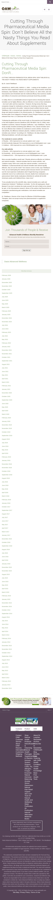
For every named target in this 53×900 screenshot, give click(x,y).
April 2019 (5, 453)
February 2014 (6, 638)
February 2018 (6, 499)
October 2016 (6, 542)
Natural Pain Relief (29, 788)
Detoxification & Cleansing (29, 746)
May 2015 (5, 585)
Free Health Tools (36, 777)
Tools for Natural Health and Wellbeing (29, 799)
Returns (19, 748)
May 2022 (5, 339)
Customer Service (19, 741)
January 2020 (6, 421)
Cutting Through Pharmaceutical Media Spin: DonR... (24, 69)
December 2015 (7, 567)
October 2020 (6, 396)
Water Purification (29, 805)
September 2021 (7, 361)
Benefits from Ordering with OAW (37, 757)
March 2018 (5, 496)
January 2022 (6, 346)
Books (27, 819)
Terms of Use (35, 892)
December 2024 (7, 318)
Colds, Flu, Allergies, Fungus (29, 769)
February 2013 (6, 681)
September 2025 (7, 293)
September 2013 (7, 656)
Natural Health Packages (28, 752)
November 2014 (7, 606)
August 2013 (6, 660)
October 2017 (6, 507)
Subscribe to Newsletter (37, 746)
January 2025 (6, 314)
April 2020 (5, 410)
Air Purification (29, 809)
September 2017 (7, 510)
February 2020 (6, 417)
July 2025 (5, 296)
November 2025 (7, 286)
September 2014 (7, 613)
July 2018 (5, 482)
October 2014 (6, 610)
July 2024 (5, 325)
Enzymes (28, 773)
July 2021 (5, 368)
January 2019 (6, 460)
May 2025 (5, 304)
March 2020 (5, 414)
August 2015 (6, 574)
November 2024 (7, 321)
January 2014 (6, 642)
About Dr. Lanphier (37, 736)
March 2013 (5, 677)
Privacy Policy (25, 892)
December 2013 (7, 645)
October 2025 (6, 289)
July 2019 (5, 442)
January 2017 (6, 535)
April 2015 (5, 588)
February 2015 (6, 595)
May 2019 (5, 450)
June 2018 (5, 485)
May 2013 (5, 670)
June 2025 (5, 300)
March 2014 (5, 635)
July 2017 (5, 517)
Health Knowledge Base (38, 771)
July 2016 (5, 553)
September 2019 (7, 435)
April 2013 (5, 674)
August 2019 (6, 439)
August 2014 (6, 617)
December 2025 (7, 282)
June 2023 (5, 329)
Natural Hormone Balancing (28, 777)
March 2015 (5, 592)
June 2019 (5, 446)
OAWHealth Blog (38, 751)
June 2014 (5, 624)
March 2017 (5, 531)
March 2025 (5, 307)
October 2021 (6, 357)
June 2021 (5, 371)
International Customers (20, 751)
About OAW (18, 745)
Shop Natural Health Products (28, 738)
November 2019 (7, 428)
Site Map (16, 892)
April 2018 (5, 492)
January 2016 (6, 564)
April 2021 (5, 378)
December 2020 (7, 393)
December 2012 (7, 688)
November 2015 (7, 571)
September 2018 (7, 474)
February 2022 (6, 343)
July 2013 (5, 663)
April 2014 (5, 631)
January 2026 (6, 279)
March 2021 (5, 382)
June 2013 (5, 667)
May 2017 (5, 524)
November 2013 (7, 649)
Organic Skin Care (28, 793)
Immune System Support (28, 762)
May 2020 (5, 407)
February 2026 (6, 275)
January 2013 (6, 685)
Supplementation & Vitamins (29, 757)
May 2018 (5, 489)
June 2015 (5, 581)
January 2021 (6, 389)
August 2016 (6, 549)
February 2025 (6, 311)
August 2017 (6, 514)
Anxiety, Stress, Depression (29, 783)
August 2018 (6, 478)
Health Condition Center (37, 764)
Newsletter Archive (37, 741)
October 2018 (6, 471)
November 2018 (7, 467)
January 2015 (6, 599)
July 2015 (5, 578)
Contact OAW (18, 736)
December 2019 (7, 425)
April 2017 (5, 528)
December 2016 (7, 539)
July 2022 (5, 336)
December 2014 (7, 603)
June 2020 (5, 403)
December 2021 (7, 350)
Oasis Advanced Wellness (15, 261)
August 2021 (6, 364)
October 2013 (6, 652)
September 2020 (7, 400)
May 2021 (5, 375)
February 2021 (6, 385)
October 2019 (6, 432)
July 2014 (5, 620)
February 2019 (6, 457)
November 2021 (7, 353)
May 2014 (5, 628)
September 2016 (7, 546)
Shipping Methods (19, 755)
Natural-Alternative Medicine (28, 815)
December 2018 (7, 464)
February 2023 (6, 332)
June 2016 (5, 556)
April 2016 (5, 560)
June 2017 (5, 521)
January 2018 (6, 503)
